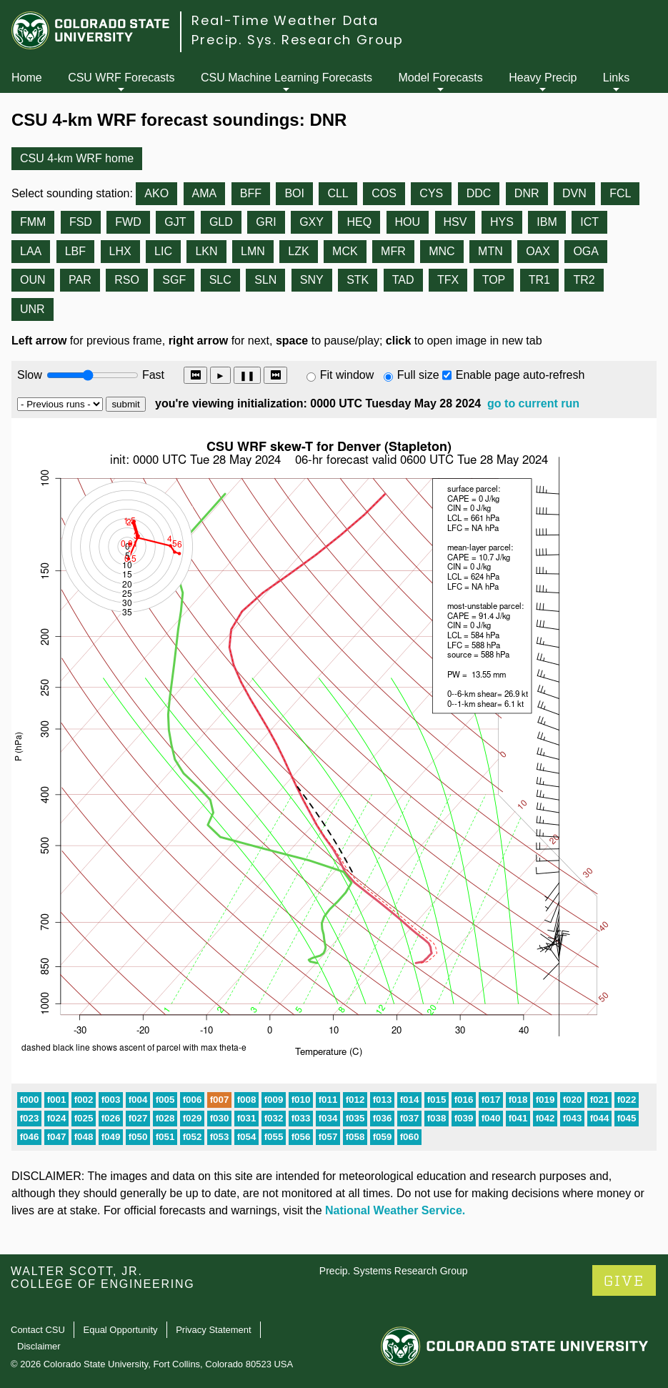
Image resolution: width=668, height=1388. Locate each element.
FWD (128, 222)
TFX (448, 280)
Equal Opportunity (121, 1329)
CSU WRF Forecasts (121, 77)
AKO (156, 193)
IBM (547, 222)
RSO (126, 280)
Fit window (347, 375)
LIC (163, 251)
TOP (494, 280)
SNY (312, 280)
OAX (538, 251)
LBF (75, 251)
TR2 (583, 280)
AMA (204, 193)
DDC (479, 193)
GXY (311, 222)
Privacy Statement (213, 1329)
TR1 (539, 280)
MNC (441, 251)
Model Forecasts (441, 77)
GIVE (624, 1281)
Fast (152, 375)
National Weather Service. (395, 1210)
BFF (250, 193)
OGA (586, 251)
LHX (120, 251)
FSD (80, 222)
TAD (403, 280)
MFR (393, 251)
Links (616, 77)
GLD (221, 222)
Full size (418, 375)
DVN (574, 193)
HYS (502, 222)
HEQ (359, 222)
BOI (294, 193)
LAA (30, 251)
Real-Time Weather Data (285, 20)
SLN (265, 280)
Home (26, 77)
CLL (337, 193)
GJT (175, 222)
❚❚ (247, 375)
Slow (29, 375)
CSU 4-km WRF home (77, 158)
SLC (220, 280)
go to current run (533, 403)
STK (358, 280)
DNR (526, 193)
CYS (431, 193)
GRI (266, 222)
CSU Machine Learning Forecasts (286, 77)
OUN (33, 280)
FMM (33, 222)
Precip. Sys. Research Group (297, 40)
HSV (455, 222)
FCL (620, 193)
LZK (298, 251)
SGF (174, 280)
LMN (253, 251)
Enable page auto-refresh (520, 375)
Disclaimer (39, 1346)
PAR (80, 280)
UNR (32, 309)
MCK (345, 251)
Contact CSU (38, 1329)
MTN (490, 251)
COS (384, 193)
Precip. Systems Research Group (393, 1271)
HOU (408, 222)
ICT (589, 222)
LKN (206, 251)
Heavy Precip (543, 77)
